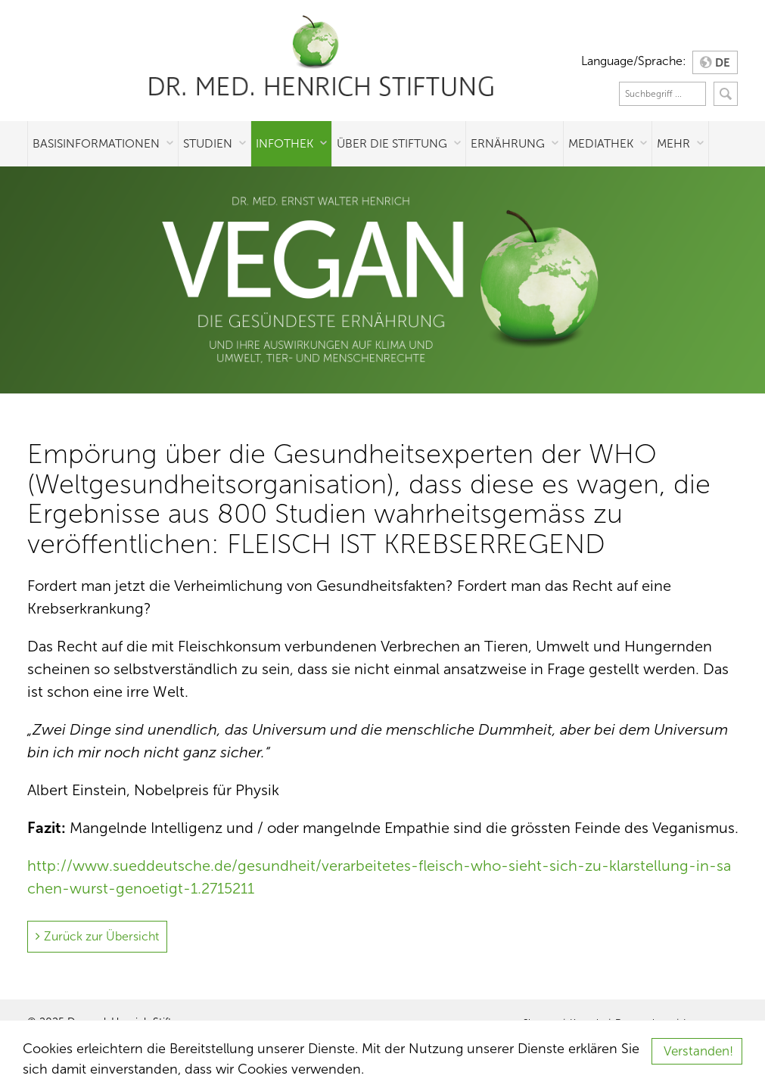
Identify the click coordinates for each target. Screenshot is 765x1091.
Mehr (673, 143)
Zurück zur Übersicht (101, 936)
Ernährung (508, 143)
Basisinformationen (96, 143)
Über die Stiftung (392, 143)
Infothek (284, 143)
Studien (207, 143)
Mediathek (600, 143)
